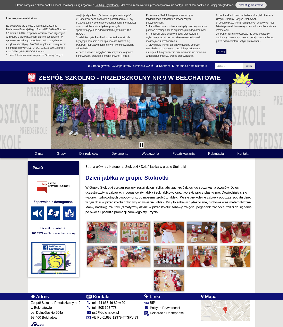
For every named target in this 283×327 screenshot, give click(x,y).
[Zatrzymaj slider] (141, 145)
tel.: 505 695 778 (101, 307)
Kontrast (163, 66)
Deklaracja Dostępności (164, 313)
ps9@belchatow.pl (102, 312)
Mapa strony (121, 66)
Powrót (38, 167)
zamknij (221, 52)
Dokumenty (120, 153)
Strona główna (99, 66)
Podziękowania (184, 153)
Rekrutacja (216, 153)
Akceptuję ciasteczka (251, 5)
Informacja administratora (189, 66)
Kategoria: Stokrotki (123, 166)
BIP (149, 302)
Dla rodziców (88, 153)
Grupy (61, 153)
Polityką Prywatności (107, 5)
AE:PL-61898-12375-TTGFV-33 (112, 317)
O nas (39, 153)
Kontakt (242, 153)
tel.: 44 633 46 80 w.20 (105, 302)
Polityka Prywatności (162, 308)
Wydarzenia (150, 153)
